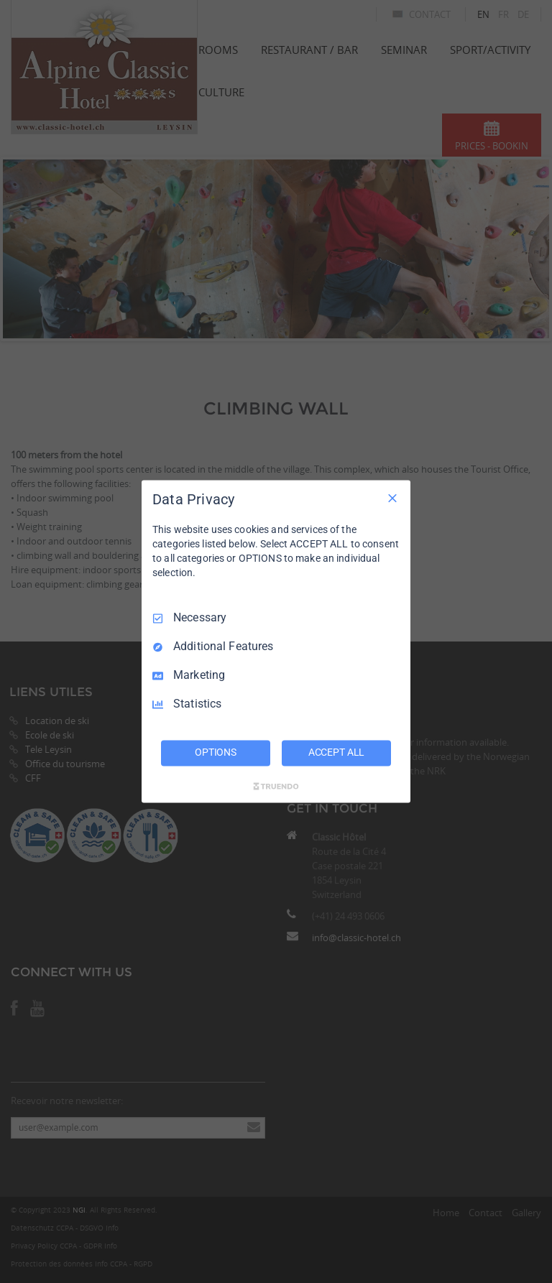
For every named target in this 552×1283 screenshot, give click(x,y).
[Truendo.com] (276, 786)
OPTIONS (215, 753)
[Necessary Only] (392, 498)
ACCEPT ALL (336, 753)
